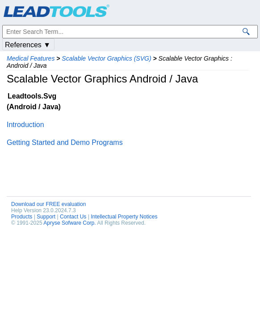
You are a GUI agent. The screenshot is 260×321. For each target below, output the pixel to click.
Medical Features (31, 58)
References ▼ (27, 45)
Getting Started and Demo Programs (65, 142)
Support (46, 217)
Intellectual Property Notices (124, 217)
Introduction (25, 124)
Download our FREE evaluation (48, 204)
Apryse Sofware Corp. (69, 223)
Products (21, 217)
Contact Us (73, 217)
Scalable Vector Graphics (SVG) (106, 58)
